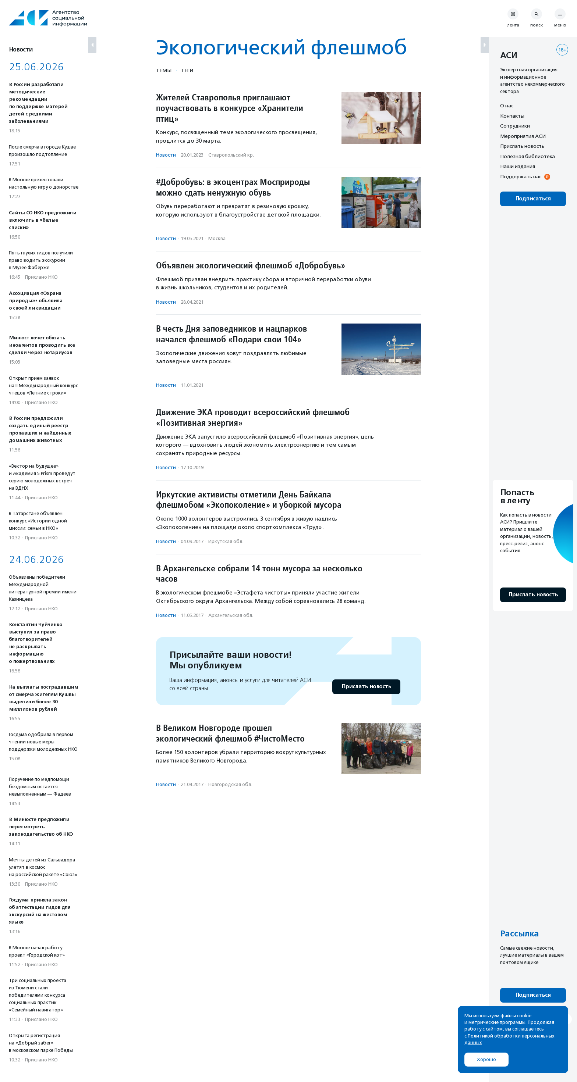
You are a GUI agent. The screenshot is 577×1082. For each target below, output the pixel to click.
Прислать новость (366, 686)
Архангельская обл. (230, 615)
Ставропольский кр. (231, 155)
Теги (187, 70)
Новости (166, 155)
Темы (163, 70)
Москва (217, 238)
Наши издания (517, 166)
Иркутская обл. (225, 541)
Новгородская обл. (230, 784)
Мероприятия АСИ (523, 136)
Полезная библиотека (527, 156)
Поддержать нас (520, 176)
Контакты (512, 116)
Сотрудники (515, 126)
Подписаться (533, 198)
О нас (506, 105)
